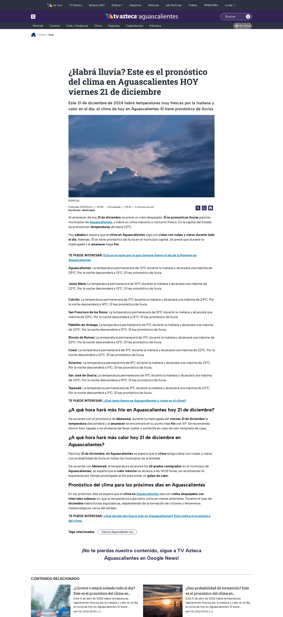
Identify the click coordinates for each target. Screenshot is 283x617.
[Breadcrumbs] (35, 34)
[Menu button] (47, 16)
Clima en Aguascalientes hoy (117, 531)
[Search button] (248, 16)
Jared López (88, 210)
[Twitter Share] (198, 208)
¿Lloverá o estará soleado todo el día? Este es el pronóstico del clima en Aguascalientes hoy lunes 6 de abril (104, 591)
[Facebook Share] (210, 208)
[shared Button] (204, 208)
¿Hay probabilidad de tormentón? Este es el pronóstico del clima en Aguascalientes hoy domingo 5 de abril (218, 591)
